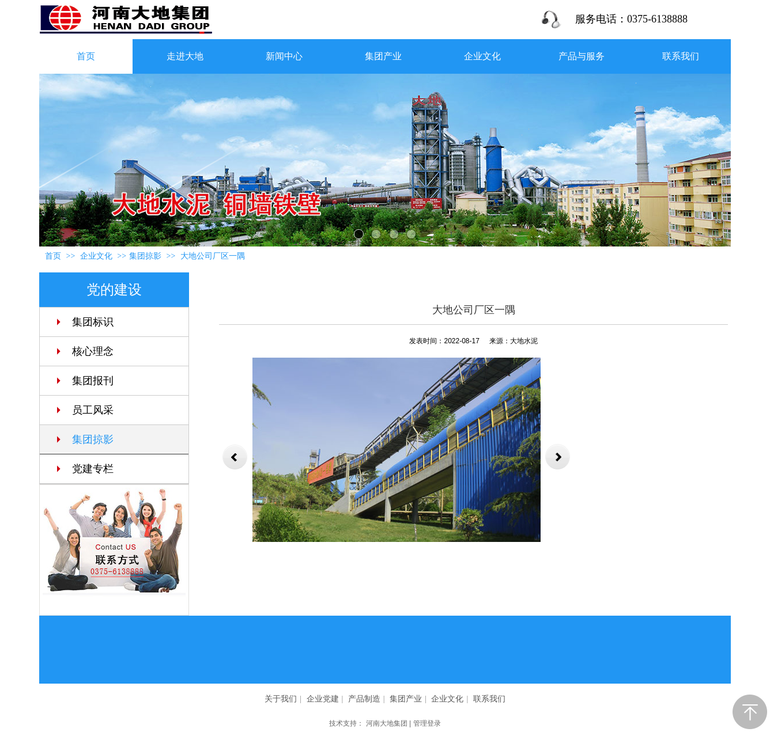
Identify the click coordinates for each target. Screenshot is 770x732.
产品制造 (364, 699)
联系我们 (489, 699)
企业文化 (97, 256)
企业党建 (323, 699)
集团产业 (406, 699)
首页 (53, 256)
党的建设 (114, 289)
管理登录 (427, 723)
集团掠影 (145, 256)
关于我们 (281, 699)
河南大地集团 (386, 723)
